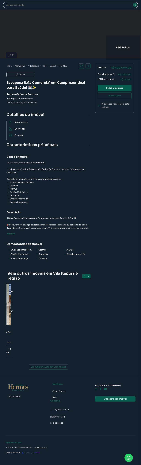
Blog (54, 397)
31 (11, 55)
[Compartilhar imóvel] (88, 66)
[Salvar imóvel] (81, 66)
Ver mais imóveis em (48, 367)
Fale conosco (56, 423)
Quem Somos (59, 391)
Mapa (20, 74)
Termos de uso (40, 447)
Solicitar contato (114, 88)
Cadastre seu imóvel (115, 398)
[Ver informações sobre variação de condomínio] (114, 74)
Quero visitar (114, 95)
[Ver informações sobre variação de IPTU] (113, 79)
